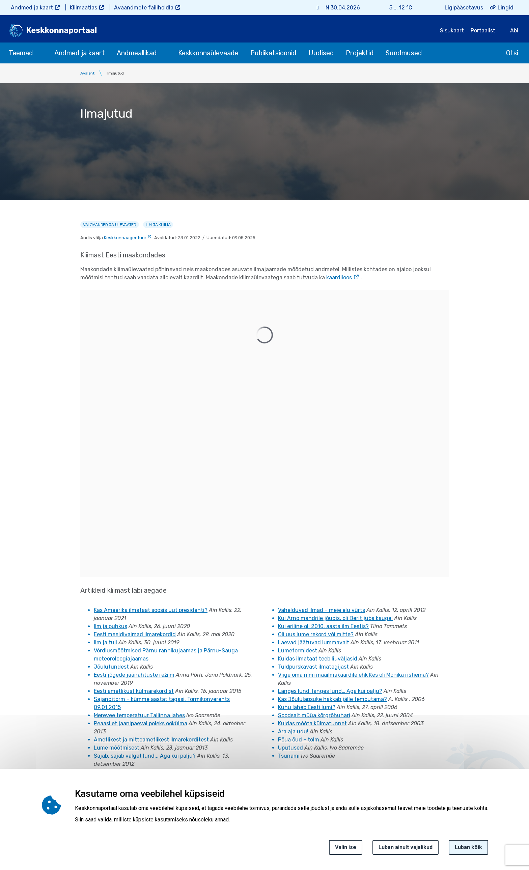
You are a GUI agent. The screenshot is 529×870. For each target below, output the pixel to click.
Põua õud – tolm (298, 739)
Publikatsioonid (273, 53)
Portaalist (483, 30)
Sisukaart (452, 30)
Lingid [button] (505, 7)
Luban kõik (468, 847)
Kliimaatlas (83, 7)
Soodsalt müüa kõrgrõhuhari (314, 715)
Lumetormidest (297, 650)
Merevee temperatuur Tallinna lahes (139, 715)
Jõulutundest (111, 667)
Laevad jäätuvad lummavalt (313, 642)
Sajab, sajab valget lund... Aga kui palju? (145, 756)
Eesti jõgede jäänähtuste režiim (134, 675)
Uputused (290, 748)
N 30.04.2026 (343, 7)
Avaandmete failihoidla (143, 7)
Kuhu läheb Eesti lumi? (306, 707)
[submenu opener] (39, 53)
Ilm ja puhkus (110, 626)
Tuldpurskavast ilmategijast (313, 667)
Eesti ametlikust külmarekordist (134, 691)
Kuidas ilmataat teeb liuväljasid (317, 658)
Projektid (360, 53)
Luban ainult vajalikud (406, 847)
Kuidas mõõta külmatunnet (312, 723)
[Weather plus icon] (376, 7)
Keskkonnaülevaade (208, 53)
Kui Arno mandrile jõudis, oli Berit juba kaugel (335, 618)
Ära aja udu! (293, 731)
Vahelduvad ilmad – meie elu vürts (321, 610)
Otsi (512, 53)
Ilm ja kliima (158, 224)
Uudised (321, 53)
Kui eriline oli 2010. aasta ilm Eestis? (323, 626)
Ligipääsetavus (464, 7)
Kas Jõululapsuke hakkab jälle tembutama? (332, 699)
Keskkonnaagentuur (125, 237)
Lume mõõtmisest (116, 748)
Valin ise (345, 847)
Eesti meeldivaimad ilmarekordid (135, 634)
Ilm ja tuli (105, 642)
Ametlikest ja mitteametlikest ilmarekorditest (151, 739)
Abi (514, 30)
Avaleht (87, 73)
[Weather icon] (421, 7)
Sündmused (404, 53)
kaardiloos (339, 277)
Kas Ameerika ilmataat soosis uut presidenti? (150, 610)
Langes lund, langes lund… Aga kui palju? (330, 691)
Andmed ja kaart (32, 7)
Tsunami (289, 756)
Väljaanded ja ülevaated (109, 224)
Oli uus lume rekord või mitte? (316, 634)
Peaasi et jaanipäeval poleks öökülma (140, 723)
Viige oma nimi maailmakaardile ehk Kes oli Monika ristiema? (353, 675)
